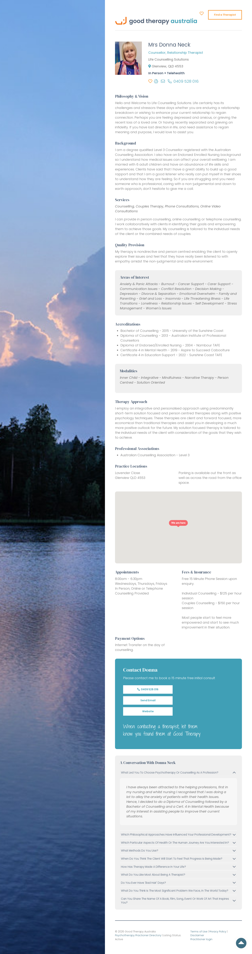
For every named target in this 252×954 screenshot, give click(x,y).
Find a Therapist (225, 15)
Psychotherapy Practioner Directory (138, 935)
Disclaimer (197, 935)
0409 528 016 (147, 689)
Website (148, 711)
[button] (178, 523)
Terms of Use (198, 931)
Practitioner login (201, 939)
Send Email (148, 700)
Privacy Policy (217, 931)
